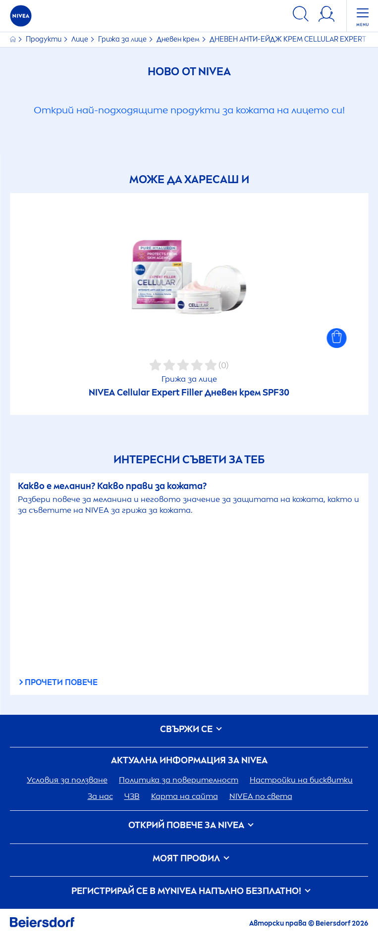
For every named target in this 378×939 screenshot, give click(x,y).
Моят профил (189, 858)
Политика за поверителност (178, 780)
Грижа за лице (123, 39)
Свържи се (189, 729)
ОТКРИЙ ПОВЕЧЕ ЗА (189, 825)
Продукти (44, 39)
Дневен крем (179, 39)
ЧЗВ (132, 796)
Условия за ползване (67, 780)
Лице (80, 39)
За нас (100, 796)
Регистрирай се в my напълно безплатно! (189, 891)
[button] (336, 338)
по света (260, 796)
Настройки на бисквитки (301, 780)
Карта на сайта (184, 796)
